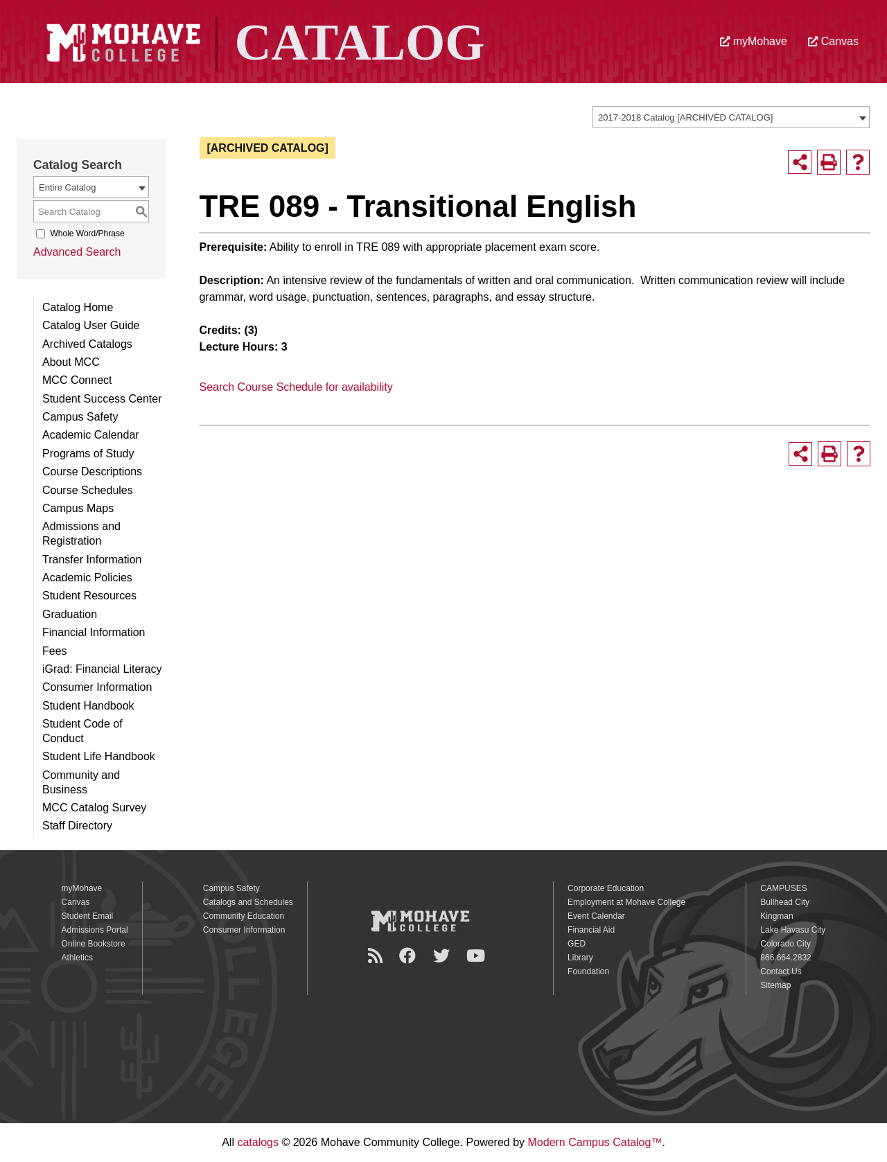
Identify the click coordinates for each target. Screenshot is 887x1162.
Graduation (69, 614)
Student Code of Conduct (82, 731)
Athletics (77, 957)
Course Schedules (87, 490)
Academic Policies (87, 577)
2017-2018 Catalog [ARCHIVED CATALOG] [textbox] (685, 117)
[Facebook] (409, 956)
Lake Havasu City (792, 930)
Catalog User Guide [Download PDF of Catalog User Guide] (91, 325)
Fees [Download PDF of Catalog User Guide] (54, 651)
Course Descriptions (92, 471)
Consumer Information (97, 687)
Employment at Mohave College (626, 902)
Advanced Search (77, 252)
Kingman (776, 916)
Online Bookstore (93, 944)
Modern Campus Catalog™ (595, 1142)
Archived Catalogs (87, 344)
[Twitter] (443, 956)
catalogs (258, 1142)
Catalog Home (77, 307)
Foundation (588, 971)
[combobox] (731, 117)
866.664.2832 (785, 957)
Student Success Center (102, 399)
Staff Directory (77, 825)
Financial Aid (591, 930)
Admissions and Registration (81, 533)
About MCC (71, 362)
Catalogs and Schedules (248, 902)
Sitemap (775, 985)
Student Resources (89, 595)
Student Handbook (88, 706)
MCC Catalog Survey (94, 807)
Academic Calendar (90, 435)
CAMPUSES (783, 888)
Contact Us (780, 971)
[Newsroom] (377, 956)
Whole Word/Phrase (87, 233)
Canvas (833, 41)
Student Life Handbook (98, 756)
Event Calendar (596, 916)
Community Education (243, 916)
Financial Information (94, 632)
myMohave (753, 41)
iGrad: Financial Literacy (102, 669)
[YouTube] (477, 956)
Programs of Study (88, 453)
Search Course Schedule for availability (295, 387)
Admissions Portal (95, 930)
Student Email (88, 916)
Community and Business (81, 782)
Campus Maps (78, 508)
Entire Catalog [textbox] (67, 187)
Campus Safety (80, 417)
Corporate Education (606, 888)
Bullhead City (784, 902)
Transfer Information (91, 559)
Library (580, 957)
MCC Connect (77, 380)
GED (577, 944)
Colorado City (785, 944)
